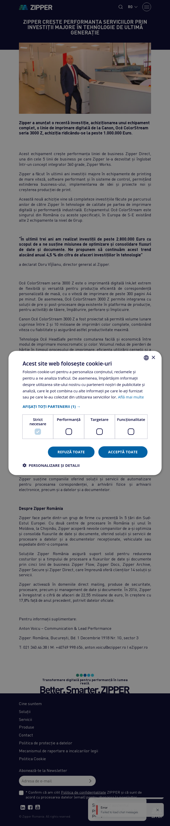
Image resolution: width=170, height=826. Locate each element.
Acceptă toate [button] (123, 451)
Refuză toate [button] (71, 451)
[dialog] (85, 413)
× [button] (153, 357)
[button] (85, 406)
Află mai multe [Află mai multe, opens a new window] (131, 396)
